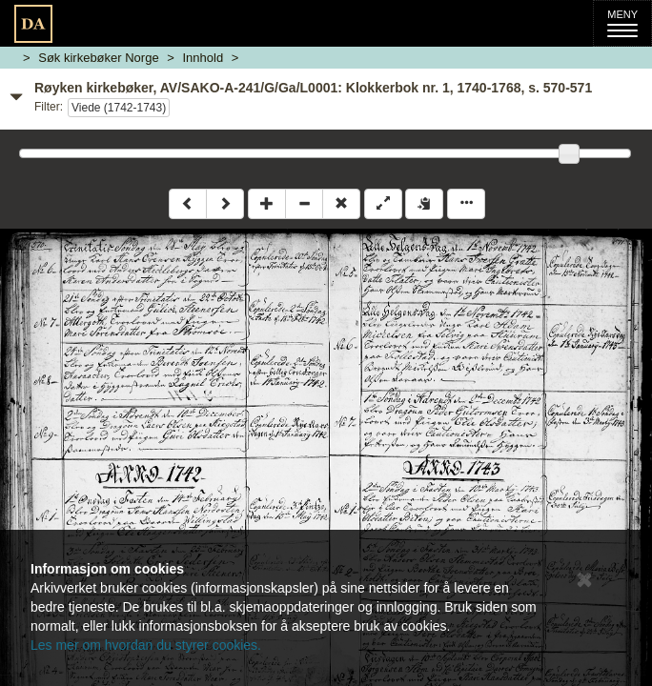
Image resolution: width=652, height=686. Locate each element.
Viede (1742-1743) (118, 107)
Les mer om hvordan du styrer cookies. (146, 645)
